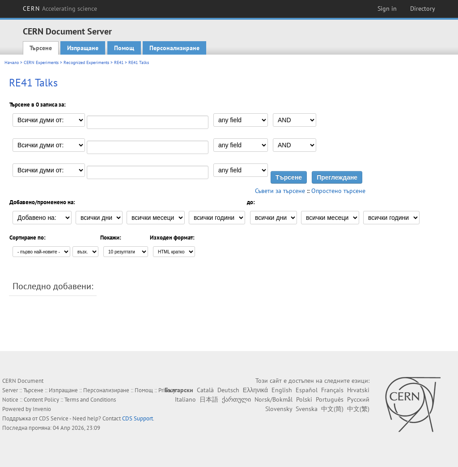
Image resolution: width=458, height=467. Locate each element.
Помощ (124, 48)
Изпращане (82, 48)
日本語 (208, 399)
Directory (422, 8)
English (281, 390)
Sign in (387, 8)
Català (205, 390)
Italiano (185, 399)
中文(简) (332, 409)
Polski (304, 399)
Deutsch (228, 390)
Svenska (307, 409)
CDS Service (53, 418)
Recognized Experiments (86, 62)
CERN (60, 8)
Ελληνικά (255, 390)
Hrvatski (358, 390)
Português (330, 399)
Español (307, 390)
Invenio (42, 409)
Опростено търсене (338, 191)
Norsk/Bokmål (273, 399)
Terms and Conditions (90, 399)
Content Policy (41, 399)
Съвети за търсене (280, 191)
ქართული (236, 399)
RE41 (118, 62)
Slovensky (278, 409)
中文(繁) (358, 409)
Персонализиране (174, 48)
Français (332, 390)
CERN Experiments (41, 62)
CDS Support (137, 418)
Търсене (41, 48)
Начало (11, 62)
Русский (358, 399)
